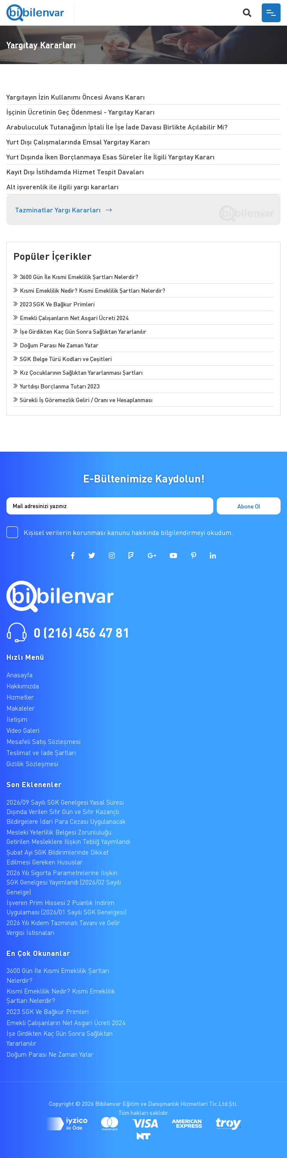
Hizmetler (20, 697)
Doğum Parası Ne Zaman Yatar (49, 1054)
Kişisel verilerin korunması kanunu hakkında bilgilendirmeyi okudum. (128, 532)
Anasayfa (19, 674)
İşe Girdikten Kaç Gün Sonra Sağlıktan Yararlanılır (59, 1038)
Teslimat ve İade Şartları (41, 752)
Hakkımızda (22, 686)
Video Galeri (22, 730)
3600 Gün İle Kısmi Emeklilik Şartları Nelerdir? (57, 975)
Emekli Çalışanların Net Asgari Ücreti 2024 (66, 1022)
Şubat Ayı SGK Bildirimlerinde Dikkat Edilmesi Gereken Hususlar (57, 857)
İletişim (16, 719)
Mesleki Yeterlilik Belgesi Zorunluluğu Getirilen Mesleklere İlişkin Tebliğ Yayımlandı (68, 837)
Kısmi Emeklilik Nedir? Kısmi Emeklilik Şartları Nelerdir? (60, 996)
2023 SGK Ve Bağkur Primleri (47, 1011)
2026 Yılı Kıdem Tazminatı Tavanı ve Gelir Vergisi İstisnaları (63, 927)
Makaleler (20, 708)
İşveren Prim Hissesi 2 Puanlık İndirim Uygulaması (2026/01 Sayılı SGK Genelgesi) (66, 907)
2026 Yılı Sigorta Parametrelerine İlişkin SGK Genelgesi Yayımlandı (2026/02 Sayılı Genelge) (63, 882)
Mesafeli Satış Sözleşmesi (43, 741)
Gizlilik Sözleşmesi (32, 763)
